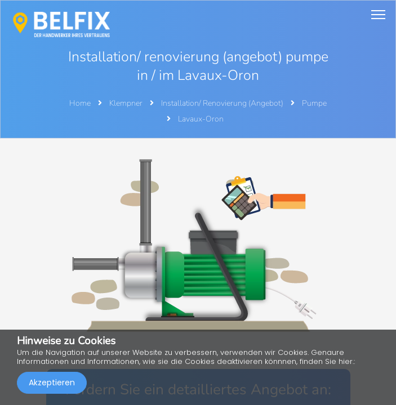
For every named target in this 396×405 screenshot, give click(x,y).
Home (80, 103)
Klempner (126, 103)
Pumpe (314, 103)
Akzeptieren (52, 382)
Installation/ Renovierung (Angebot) (223, 103)
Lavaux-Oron (201, 119)
